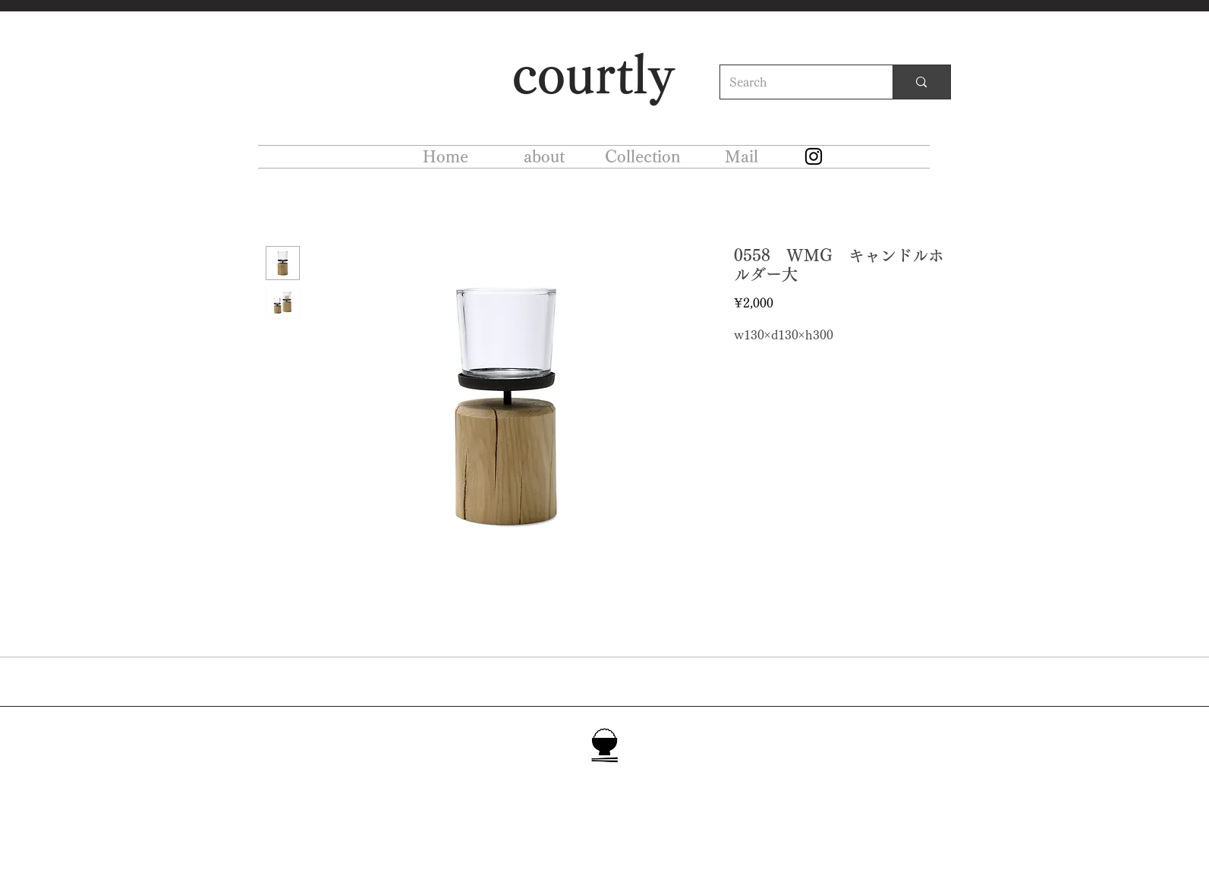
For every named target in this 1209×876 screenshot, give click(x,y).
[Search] (795, 82)
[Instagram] (813, 156)
